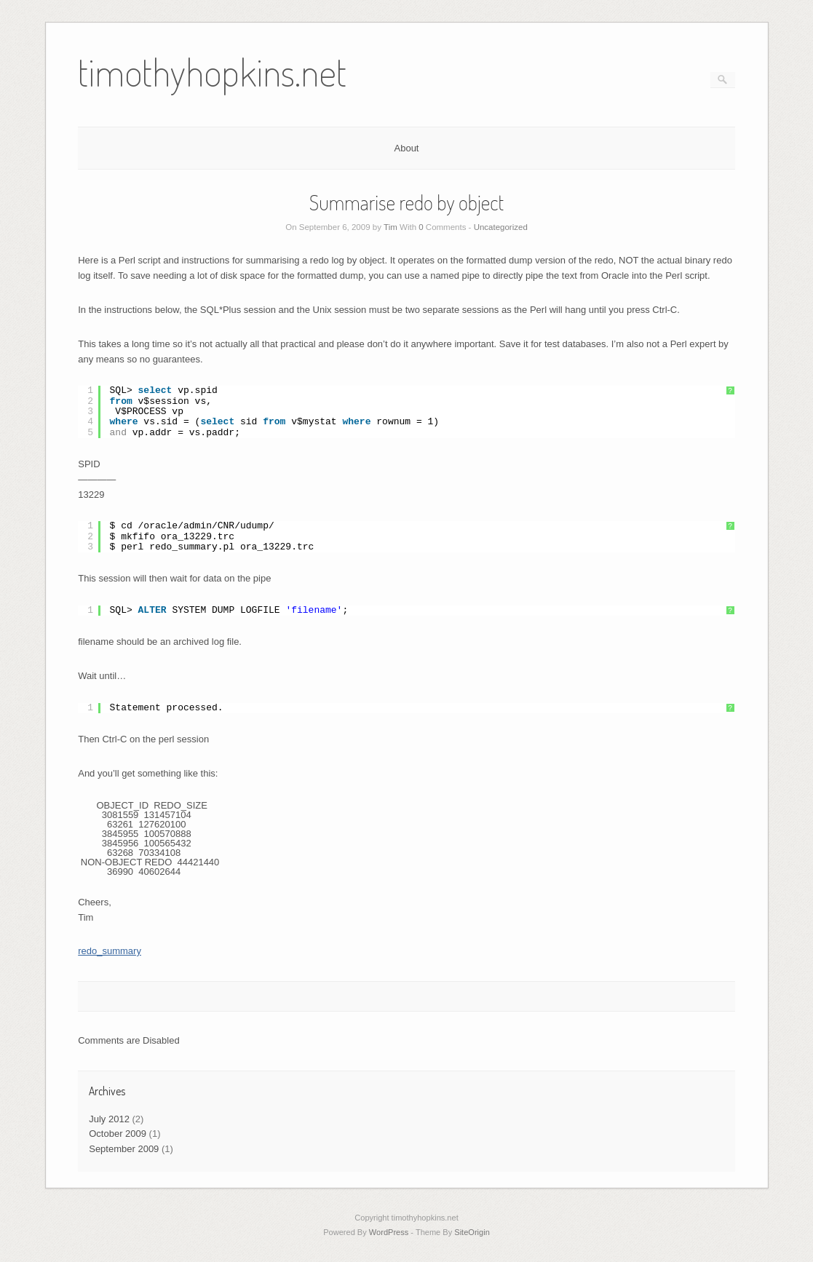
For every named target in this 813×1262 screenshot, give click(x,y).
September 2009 (124, 1148)
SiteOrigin (472, 1232)
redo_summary (109, 950)
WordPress (388, 1232)
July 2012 (109, 1119)
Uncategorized (501, 227)
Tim (390, 227)
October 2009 (117, 1133)
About (406, 148)
